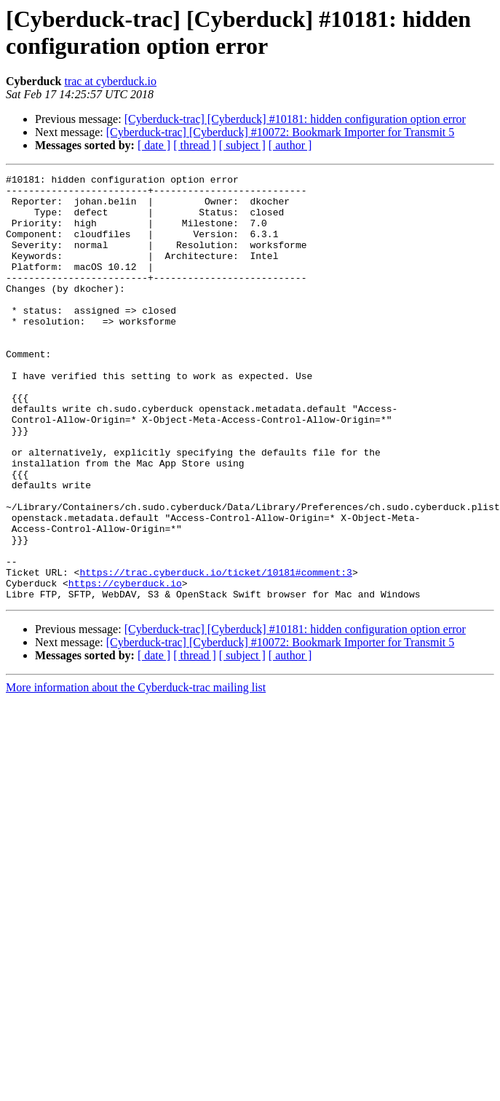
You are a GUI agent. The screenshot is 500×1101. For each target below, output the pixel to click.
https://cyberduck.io (125, 665)
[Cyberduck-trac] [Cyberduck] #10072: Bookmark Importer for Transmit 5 (280, 132)
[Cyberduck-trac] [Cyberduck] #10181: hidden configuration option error (295, 119)
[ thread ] (194, 145)
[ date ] (154, 145)
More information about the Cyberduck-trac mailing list (136, 772)
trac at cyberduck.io (110, 81)
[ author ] (290, 145)
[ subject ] (242, 145)
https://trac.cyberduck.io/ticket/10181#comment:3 (215, 652)
